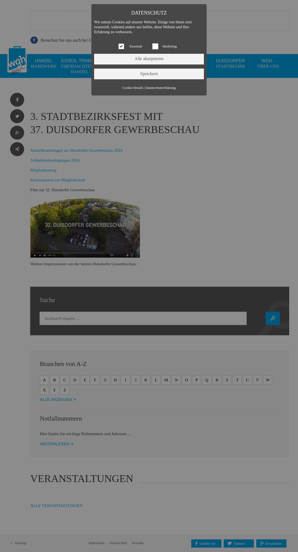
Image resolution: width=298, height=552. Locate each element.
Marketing (169, 46)
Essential (136, 46)
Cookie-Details (132, 88)
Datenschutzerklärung (160, 88)
